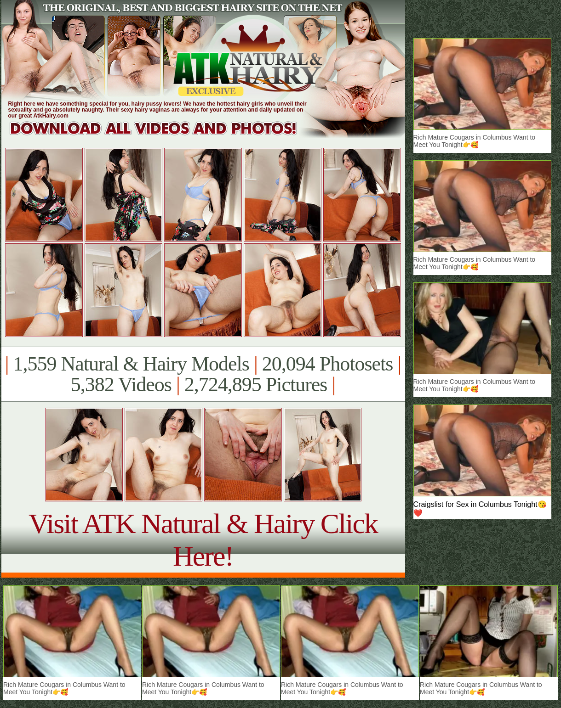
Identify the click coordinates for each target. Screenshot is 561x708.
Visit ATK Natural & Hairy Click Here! (203, 540)
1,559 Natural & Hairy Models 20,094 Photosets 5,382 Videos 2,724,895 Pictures (203, 374)
